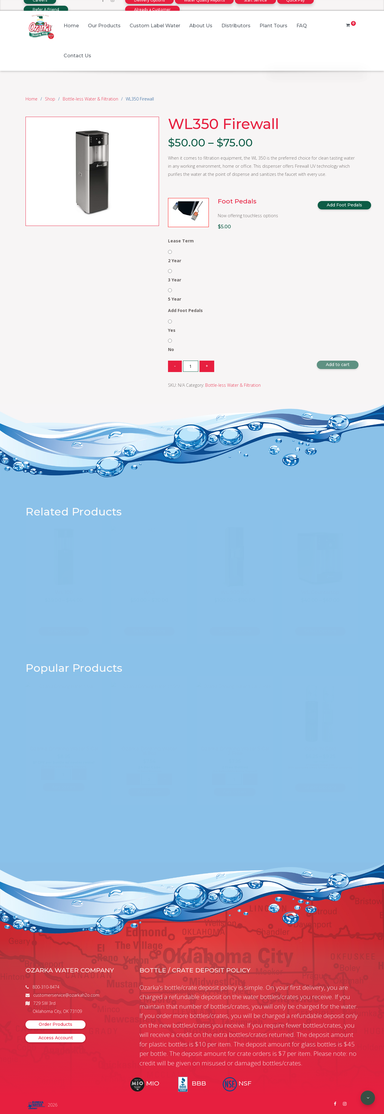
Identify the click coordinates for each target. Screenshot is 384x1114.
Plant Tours (273, 26)
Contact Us (77, 56)
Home (71, 26)
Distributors (235, 26)
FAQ (301, 26)
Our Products (104, 26)
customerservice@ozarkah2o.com (66, 995)
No (171, 349)
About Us (200, 26)
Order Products (55, 1024)
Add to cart (338, 364)
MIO (152, 1083)
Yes (172, 330)
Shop (50, 99)
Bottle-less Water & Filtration (90, 99)
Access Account (55, 1037)
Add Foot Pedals (344, 205)
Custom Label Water (155, 26)
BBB (199, 1083)
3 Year (174, 280)
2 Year (174, 260)
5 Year (174, 299)
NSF (244, 1083)
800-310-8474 (45, 987)
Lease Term (181, 241)
